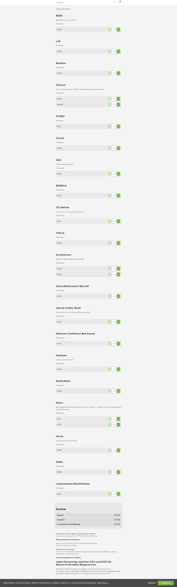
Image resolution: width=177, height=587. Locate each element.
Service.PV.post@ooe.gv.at (65, 536)
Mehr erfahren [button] (102, 583)
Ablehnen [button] (152, 583)
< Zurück (59, 2)
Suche (114, 2)
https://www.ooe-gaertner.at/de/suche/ (70, 212)
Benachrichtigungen (120, 1)
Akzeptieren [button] (165, 583)
